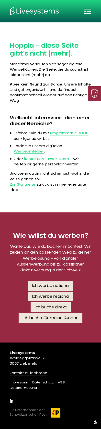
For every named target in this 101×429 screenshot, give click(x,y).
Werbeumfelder (29, 151)
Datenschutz (43, 382)
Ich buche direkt (50, 307)
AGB (61, 382)
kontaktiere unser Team (46, 159)
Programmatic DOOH (69, 133)
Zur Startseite (22, 184)
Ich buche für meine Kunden (50, 318)
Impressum (19, 382)
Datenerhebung (23, 388)
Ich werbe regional (50, 296)
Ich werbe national (50, 286)
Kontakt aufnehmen (28, 373)
